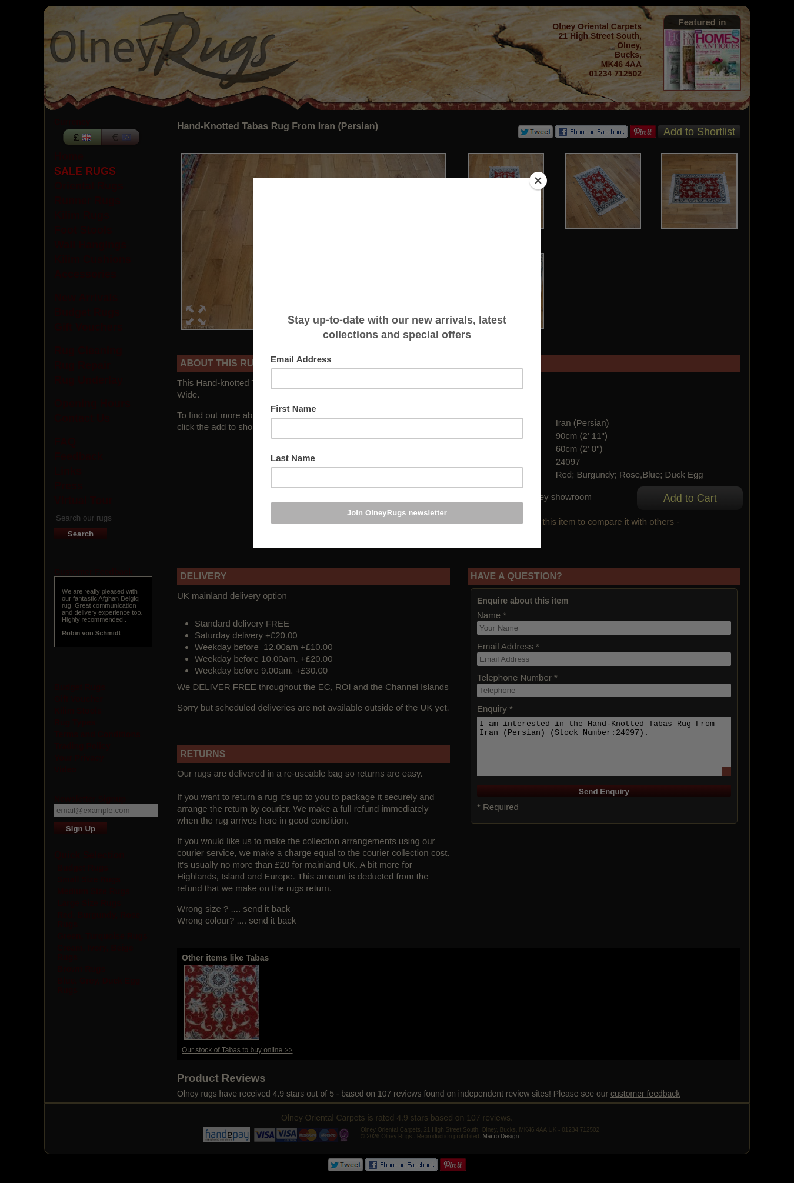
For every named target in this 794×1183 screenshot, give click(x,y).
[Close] (538, 180)
